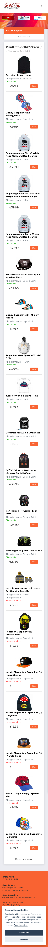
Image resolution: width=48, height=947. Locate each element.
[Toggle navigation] (41, 6)
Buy (34, 86)
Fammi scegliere (21, 925)
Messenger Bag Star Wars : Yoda (24, 550)
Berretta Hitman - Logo (18, 75)
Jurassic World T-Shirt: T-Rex (22, 396)
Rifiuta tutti (24, 939)
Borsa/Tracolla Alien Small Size (23, 433)
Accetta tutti (24, 933)
